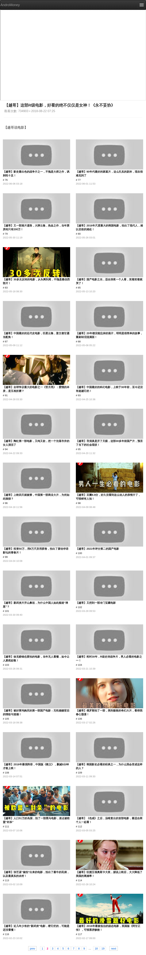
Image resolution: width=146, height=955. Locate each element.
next (113, 948)
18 (96, 948)
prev (32, 948)
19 (103, 948)
